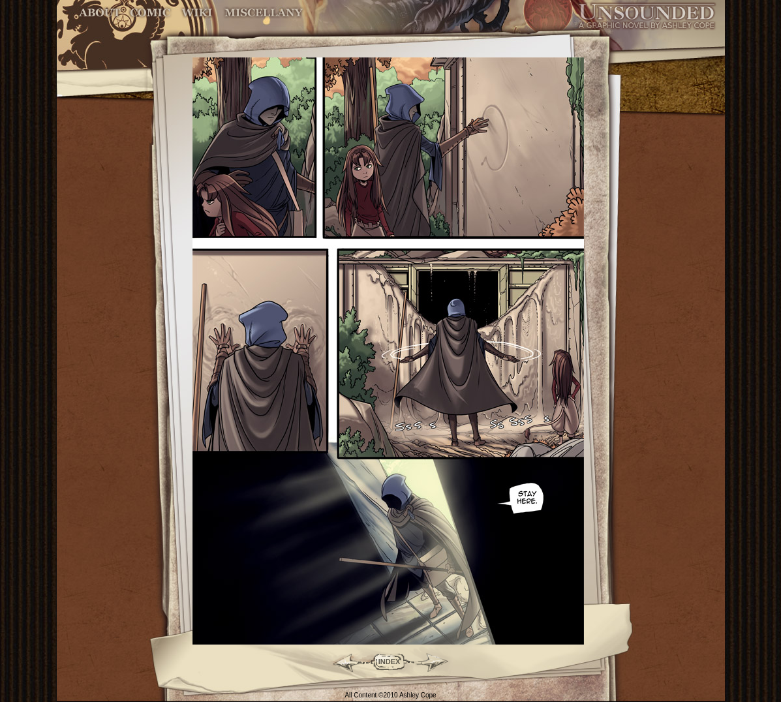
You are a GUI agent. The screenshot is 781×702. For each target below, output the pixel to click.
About (100, 12)
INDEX (389, 661)
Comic (150, 12)
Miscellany (263, 12)
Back (342, 662)
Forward (436, 662)
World (197, 12)
